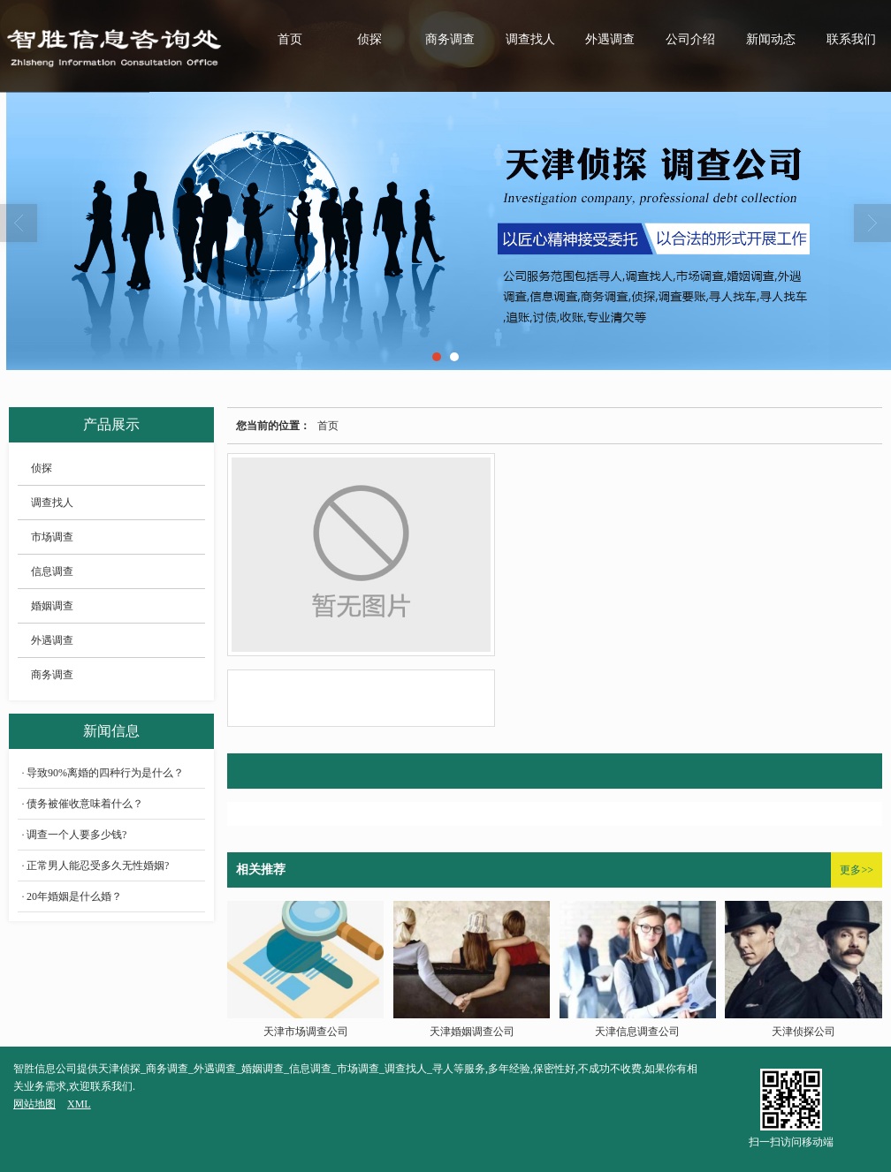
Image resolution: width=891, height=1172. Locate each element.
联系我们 (851, 39)
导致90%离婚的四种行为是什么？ (105, 773)
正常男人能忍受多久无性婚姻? (98, 865)
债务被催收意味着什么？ (85, 804)
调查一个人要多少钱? (76, 834)
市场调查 (52, 537)
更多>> (856, 870)
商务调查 (450, 39)
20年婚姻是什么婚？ (74, 896)
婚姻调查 (52, 606)
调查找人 (530, 39)
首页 (290, 39)
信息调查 (52, 571)
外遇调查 (610, 39)
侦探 (369, 39)
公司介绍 (690, 39)
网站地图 (34, 1104)
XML (79, 1104)
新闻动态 (771, 39)
